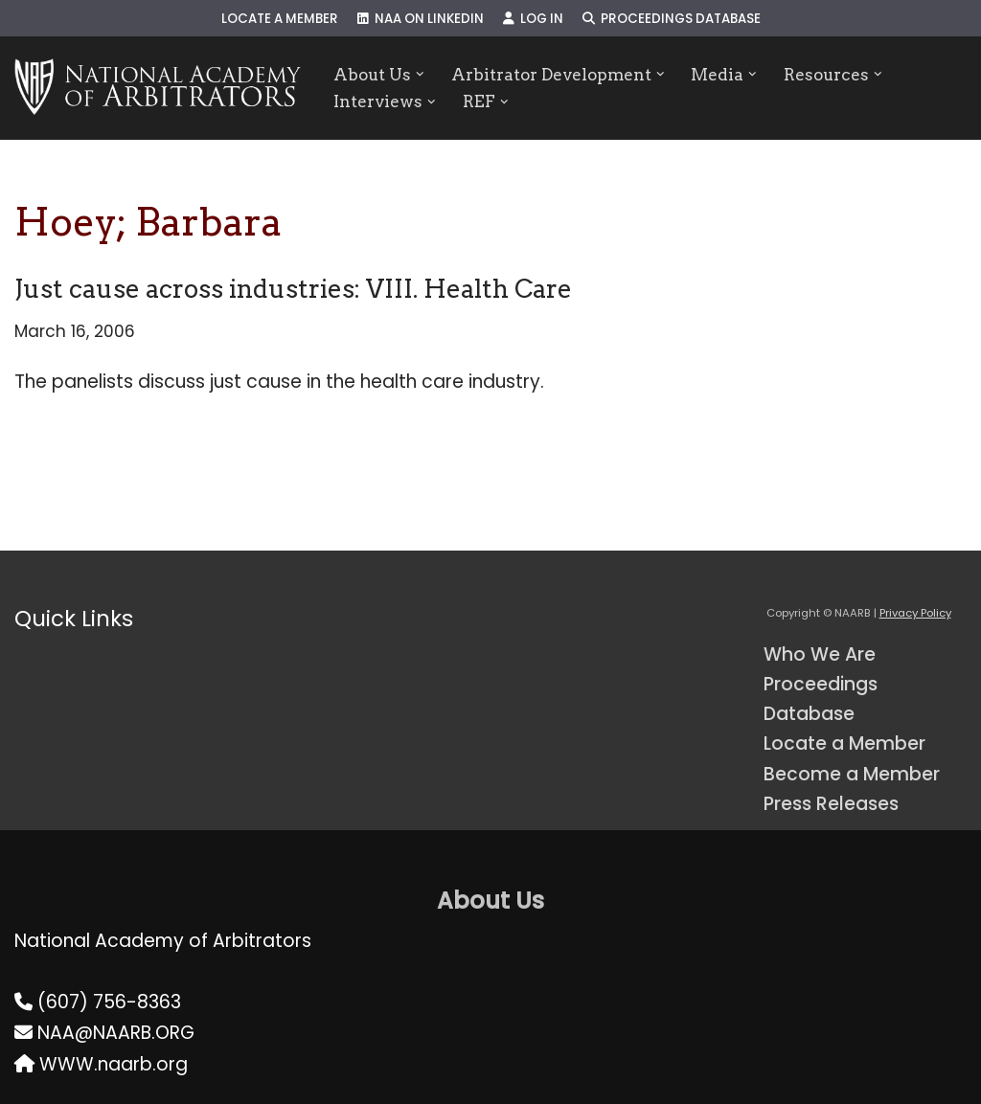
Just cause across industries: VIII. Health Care (293, 289)
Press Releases (831, 804)
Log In (533, 19)
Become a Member (852, 774)
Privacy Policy (915, 612)
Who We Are (820, 654)
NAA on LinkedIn (420, 19)
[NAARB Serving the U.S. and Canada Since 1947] (157, 88)
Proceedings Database (671, 19)
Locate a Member (279, 19)
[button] (420, 74)
